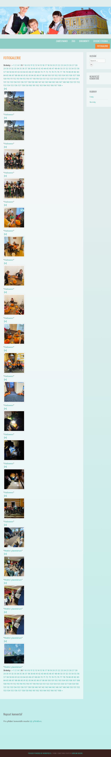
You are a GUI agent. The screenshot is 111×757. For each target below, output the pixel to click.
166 (52, 85)
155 (12, 85)
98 (43, 75)
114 (21, 79)
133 (11, 82)
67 (33, 72)
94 (32, 75)
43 (42, 68)
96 (38, 75)
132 (8, 82)
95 (35, 75)
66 (30, 72)
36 (23, 68)
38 (29, 68)
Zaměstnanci (62, 41)
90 (22, 75)
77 (61, 72)
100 (49, 75)
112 (14, 79)
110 (8, 79)
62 (18, 72)
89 (19, 75)
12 (34, 65)
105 (67, 75)
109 (4, 79)
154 (8, 85)
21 (56, 65)
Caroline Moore (77, 753)
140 (36, 82)
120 (40, 79)
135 (18, 82)
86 (10, 75)
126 (62, 79)
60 (13, 72)
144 (50, 82)
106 (70, 75)
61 (16, 72)
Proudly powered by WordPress (39, 753)
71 (44, 72)
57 (4, 72)
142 (43, 82)
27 (73, 65)
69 (39, 72)
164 (44, 85)
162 (37, 85)
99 (46, 75)
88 (16, 75)
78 (64, 72)
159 (26, 85)
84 (4, 75)
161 (34, 85)
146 (57, 82)
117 (31, 79)
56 (78, 68)
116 (27, 79)
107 (74, 75)
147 (60, 82)
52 (67, 68)
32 (12, 68)
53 (70, 68)
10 (29, 65)
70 (41, 72)
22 (59, 65)
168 (59, 85)
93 (30, 75)
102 (56, 75)
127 (66, 79)
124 (55, 79)
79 (67, 72)
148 (64, 82)
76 (58, 72)
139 (32, 82)
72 (47, 72)
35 (20, 68)
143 (46, 82)
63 (21, 72)
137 (25, 82)
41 (37, 68)
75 (55, 72)
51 (64, 68)
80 (70, 72)
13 (36, 65)
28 (76, 65)
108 (78, 75)
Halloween (8, 114)
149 (67, 82)
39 (32, 68)
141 (39, 82)
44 (45, 68)
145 (53, 82)
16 (43, 65)
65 (27, 72)
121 (44, 79)
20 (53, 65)
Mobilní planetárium (13, 551)
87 (13, 75)
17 (46, 65)
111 (11, 79)
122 (47, 79)
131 (4, 82)
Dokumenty (84, 41)
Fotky (92, 97)
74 (52, 72)
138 (29, 82)
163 (41, 85)
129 (73, 79)
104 (63, 75)
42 (39, 68)
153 (4, 85)
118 (34, 79)
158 (23, 85)
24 (65, 65)
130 (77, 79)
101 (52, 75)
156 (15, 85)
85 (7, 75)
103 (59, 75)
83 (78, 72)
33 (15, 68)
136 (22, 82)
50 (61, 68)
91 (24, 75)
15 (41, 65)
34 (18, 68)
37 (26, 68)
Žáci (73, 41)
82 (75, 72)
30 (7, 68)
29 (4, 68)
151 (74, 82)
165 (48, 85)
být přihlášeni (35, 721)
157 (19, 85)
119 (37, 79)
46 (50, 68)
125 (58, 79)
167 (55, 85)
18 (48, 65)
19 (51, 65)
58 (7, 72)
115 (24, 79)
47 (53, 68)
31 (10, 68)
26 (70, 65)
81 (72, 72)
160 (30, 85)
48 (56, 68)
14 (38, 65)
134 (15, 82)
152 (78, 82)
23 (62, 65)
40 (34, 68)
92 (27, 75)
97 (40, 75)
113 (18, 79)
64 (24, 72)
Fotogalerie (102, 46)
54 (72, 68)
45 (47, 68)
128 (69, 79)
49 (59, 68)
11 (31, 65)
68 (36, 72)
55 (75, 68)
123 (51, 79)
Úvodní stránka (100, 41)
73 (50, 72)
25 (67, 65)
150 (71, 82)
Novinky (93, 102)
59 (10, 72)
